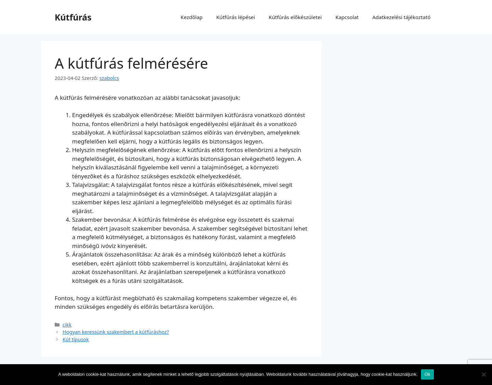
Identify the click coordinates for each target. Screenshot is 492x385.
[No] (483, 374)
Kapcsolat (347, 17)
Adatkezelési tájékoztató (401, 17)
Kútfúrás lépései (235, 17)
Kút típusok (76, 339)
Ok (427, 374)
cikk (67, 324)
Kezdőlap (192, 17)
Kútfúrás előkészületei (295, 17)
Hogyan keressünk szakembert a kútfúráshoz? (116, 332)
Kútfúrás (73, 17)
